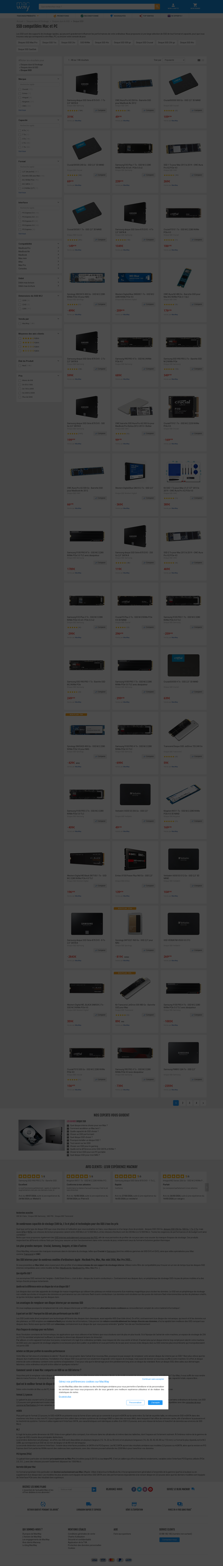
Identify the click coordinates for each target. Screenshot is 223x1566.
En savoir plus (65, 1396)
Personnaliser (135, 1402)
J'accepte (155, 1402)
